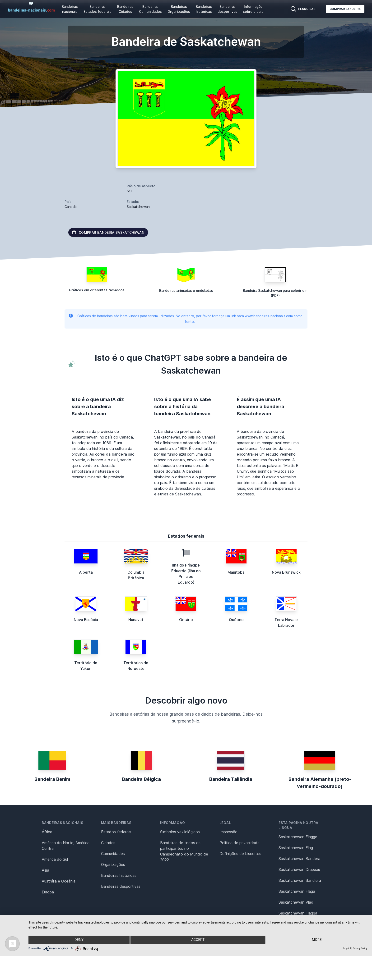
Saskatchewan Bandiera (300, 880)
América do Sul (55, 859)
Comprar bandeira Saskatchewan (108, 232)
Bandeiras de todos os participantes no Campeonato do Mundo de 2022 (184, 851)
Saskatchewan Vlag (296, 902)
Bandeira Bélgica (141, 779)
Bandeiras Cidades (125, 9)
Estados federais (116, 831)
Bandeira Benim (52, 779)
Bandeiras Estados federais (98, 9)
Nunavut (135, 619)
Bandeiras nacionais (70, 9)
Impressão (228, 831)
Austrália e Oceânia (58, 881)
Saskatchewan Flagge (298, 836)
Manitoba (236, 572)
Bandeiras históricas (204, 9)
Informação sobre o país (253, 9)
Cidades (108, 842)
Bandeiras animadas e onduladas (186, 290)
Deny (79, 940)
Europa (48, 892)
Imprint (347, 948)
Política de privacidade (239, 842)
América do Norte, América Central (65, 845)
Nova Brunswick (286, 572)
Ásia (45, 870)
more (316, 940)
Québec (236, 619)
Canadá (71, 207)
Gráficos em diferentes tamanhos (97, 290)
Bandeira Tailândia (230, 779)
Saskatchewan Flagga (298, 913)
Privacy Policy (360, 948)
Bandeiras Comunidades (150, 9)
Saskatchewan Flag (296, 847)
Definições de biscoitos (240, 853)
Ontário (186, 619)
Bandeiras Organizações (178, 9)
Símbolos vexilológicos (180, 831)
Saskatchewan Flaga (297, 891)
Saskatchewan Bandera (299, 858)
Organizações (113, 864)
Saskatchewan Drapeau (299, 869)
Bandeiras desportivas (227, 9)
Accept (198, 940)
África (47, 831)
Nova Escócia (86, 619)
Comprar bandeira (345, 9)
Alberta (86, 572)
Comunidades (113, 853)
